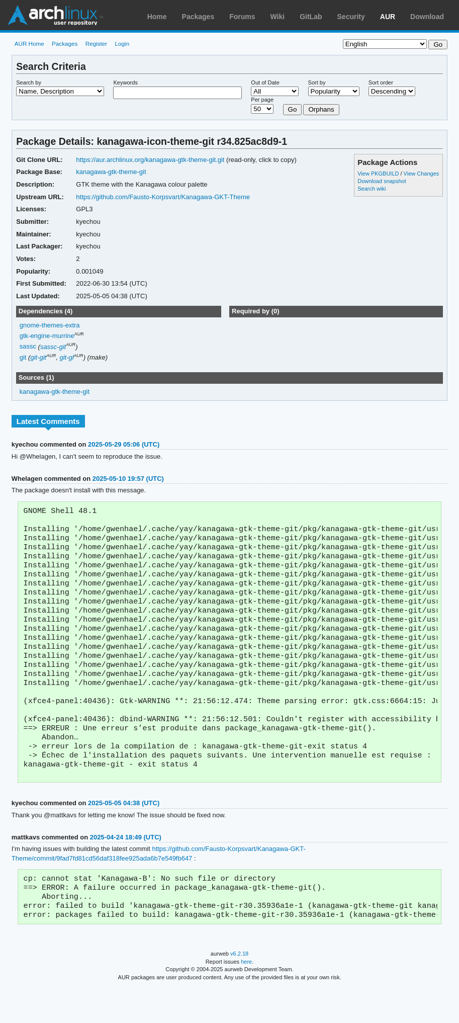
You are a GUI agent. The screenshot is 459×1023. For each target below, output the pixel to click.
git (23, 357)
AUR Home (29, 43)
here (246, 997)
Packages (198, 17)
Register (96, 43)
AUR (387, 17)
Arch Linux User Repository (55, 15)
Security (351, 17)
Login (122, 43)
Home (157, 17)
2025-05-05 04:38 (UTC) (123, 833)
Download (427, 17)
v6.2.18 (239, 989)
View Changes (421, 173)
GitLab (311, 17)
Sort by (317, 82)
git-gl (66, 357)
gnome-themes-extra (50, 325)
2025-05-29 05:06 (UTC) (123, 444)
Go (292, 109)
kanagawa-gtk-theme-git (111, 172)
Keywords (125, 82)
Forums (242, 17)
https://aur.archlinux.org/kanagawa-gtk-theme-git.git (150, 159)
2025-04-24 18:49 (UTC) (125, 867)
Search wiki (371, 189)
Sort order (381, 82)
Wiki (277, 17)
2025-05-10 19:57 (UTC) (128, 478)
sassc (28, 347)
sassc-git (53, 347)
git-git (38, 357)
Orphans (321, 109)
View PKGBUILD (378, 173)
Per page (262, 100)
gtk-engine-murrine (47, 335)
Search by (28, 82)
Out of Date (265, 82)
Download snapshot (381, 181)
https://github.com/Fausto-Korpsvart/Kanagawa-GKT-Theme (163, 197)
